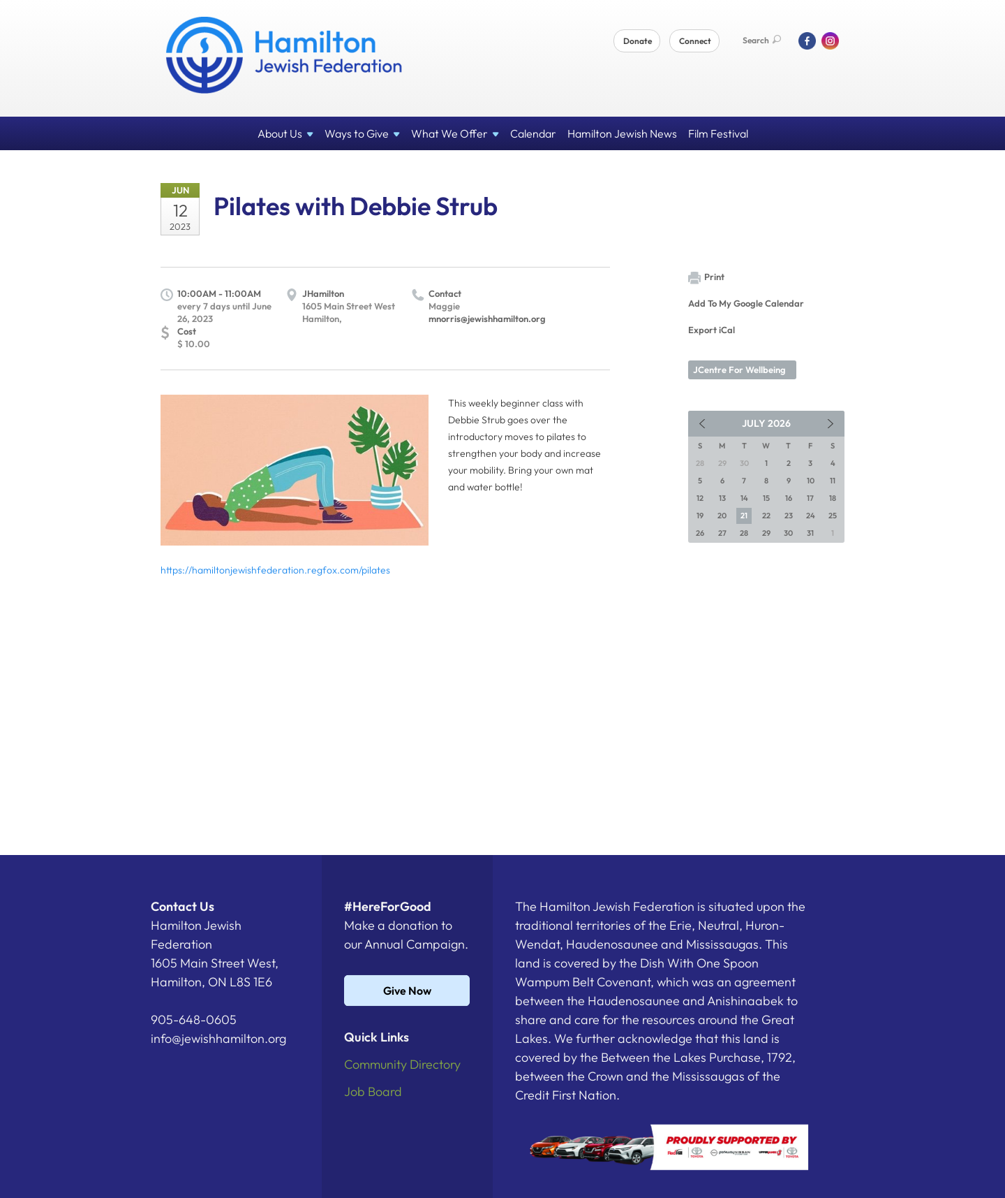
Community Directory (402, 1064)
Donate (637, 41)
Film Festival (718, 133)
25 (832, 515)
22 (766, 515)
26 (700, 533)
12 (700, 498)
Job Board (373, 1091)
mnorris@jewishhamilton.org (487, 318)
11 (832, 480)
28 (744, 533)
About (285, 133)
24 (810, 515)
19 (700, 515)
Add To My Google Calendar (746, 303)
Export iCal (711, 329)
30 (788, 533)
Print (706, 277)
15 (766, 498)
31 (810, 533)
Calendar (533, 133)
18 (832, 498)
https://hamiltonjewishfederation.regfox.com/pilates (275, 570)
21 (743, 515)
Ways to (362, 133)
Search (762, 40)
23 (788, 515)
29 (766, 533)
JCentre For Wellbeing (739, 369)
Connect (695, 41)
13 (722, 498)
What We (455, 133)
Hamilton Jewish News (622, 133)
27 (722, 533)
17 (810, 498)
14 (744, 498)
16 (788, 498)
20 (722, 515)
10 (810, 480)
